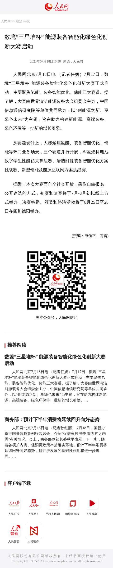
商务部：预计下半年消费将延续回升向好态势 (52, 419)
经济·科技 (23, 21)
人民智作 (33, 533)
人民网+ (33, 505)
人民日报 (14, 505)
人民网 (6, 21)
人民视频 (92, 505)
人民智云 (14, 533)
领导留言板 (72, 505)
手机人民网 (53, 505)
